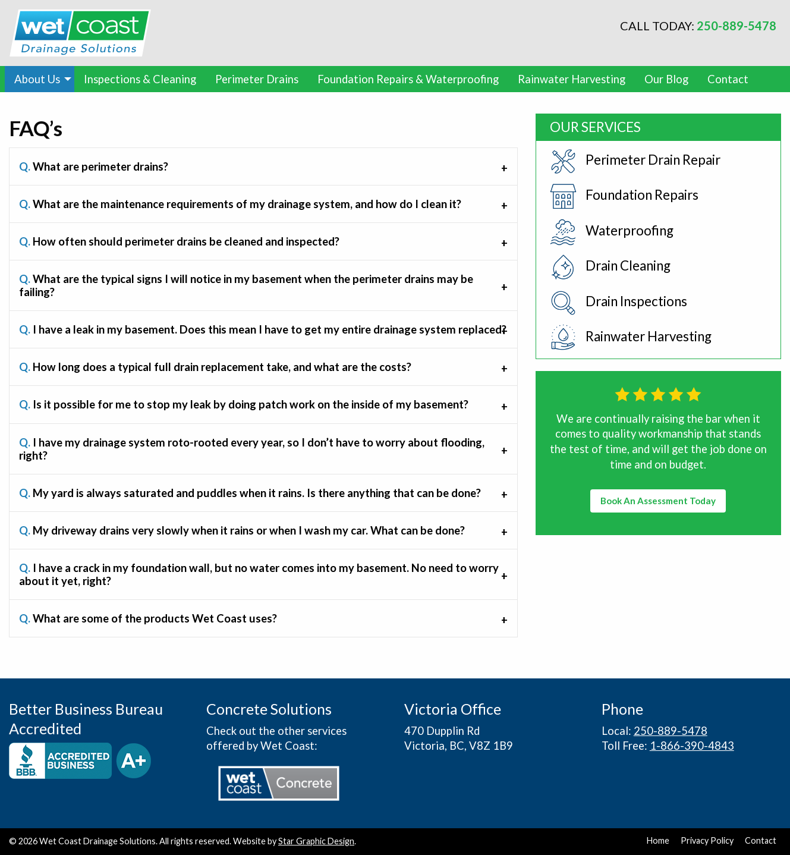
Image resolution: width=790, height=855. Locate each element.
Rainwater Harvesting (571, 79)
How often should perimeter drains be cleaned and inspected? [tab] (179, 241)
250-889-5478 (736, 25)
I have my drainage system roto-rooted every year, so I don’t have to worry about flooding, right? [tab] (251, 449)
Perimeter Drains (256, 79)
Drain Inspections (618, 303)
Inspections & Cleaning (140, 79)
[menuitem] (39, 79)
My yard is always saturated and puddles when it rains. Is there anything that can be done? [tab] (250, 492)
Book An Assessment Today (658, 500)
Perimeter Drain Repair (635, 161)
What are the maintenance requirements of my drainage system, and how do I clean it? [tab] (240, 203)
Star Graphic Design (316, 841)
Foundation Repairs (624, 196)
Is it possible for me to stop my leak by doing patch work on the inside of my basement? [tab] (243, 404)
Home (658, 841)
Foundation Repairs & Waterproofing (408, 79)
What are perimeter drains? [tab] (93, 166)
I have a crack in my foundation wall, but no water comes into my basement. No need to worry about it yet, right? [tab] (259, 574)
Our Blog (666, 79)
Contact (727, 79)
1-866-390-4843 (692, 745)
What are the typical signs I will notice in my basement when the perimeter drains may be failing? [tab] (246, 285)
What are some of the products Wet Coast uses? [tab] (148, 618)
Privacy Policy (707, 841)
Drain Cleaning (610, 267)
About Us (37, 79)
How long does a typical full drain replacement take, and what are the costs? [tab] (215, 366)
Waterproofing (611, 232)
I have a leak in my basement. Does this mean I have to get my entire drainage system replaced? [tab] (262, 329)
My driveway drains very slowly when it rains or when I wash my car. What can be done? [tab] (242, 530)
